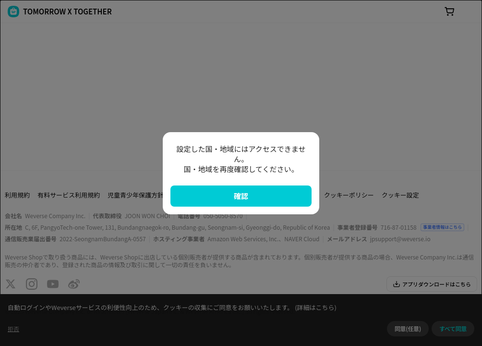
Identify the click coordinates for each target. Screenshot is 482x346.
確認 (241, 196)
